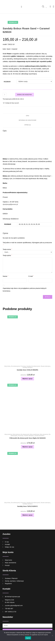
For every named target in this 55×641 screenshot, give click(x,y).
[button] (21, 6)
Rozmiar (7, 81)
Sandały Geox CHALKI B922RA (27, 370)
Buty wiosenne (44, 434)
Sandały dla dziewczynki (33, 366)
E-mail (31, 276)
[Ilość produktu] (5, 94)
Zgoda (28, 638)
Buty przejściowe (34, 434)
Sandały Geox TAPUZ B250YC (27, 506)
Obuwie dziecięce (45, 366)
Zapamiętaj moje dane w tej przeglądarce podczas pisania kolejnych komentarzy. (25, 289)
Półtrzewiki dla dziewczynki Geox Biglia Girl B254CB (28, 438)
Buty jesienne (8, 434)
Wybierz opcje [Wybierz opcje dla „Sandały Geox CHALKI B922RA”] (27, 378)
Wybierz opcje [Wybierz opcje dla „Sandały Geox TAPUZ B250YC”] (27, 515)
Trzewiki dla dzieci (39, 435)
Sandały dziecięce (28, 367)
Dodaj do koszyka (24, 94)
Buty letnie (7, 366)
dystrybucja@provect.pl (10, 204)
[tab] (27, 115)
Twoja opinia (7, 255)
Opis (27, 115)
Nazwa (5, 276)
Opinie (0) (27, 125)
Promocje (23, 366)
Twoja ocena (7, 249)
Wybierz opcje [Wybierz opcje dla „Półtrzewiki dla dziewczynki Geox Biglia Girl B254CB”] (27, 447)
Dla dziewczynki (15, 366)
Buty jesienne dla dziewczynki (21, 434)
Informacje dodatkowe (27, 120)
